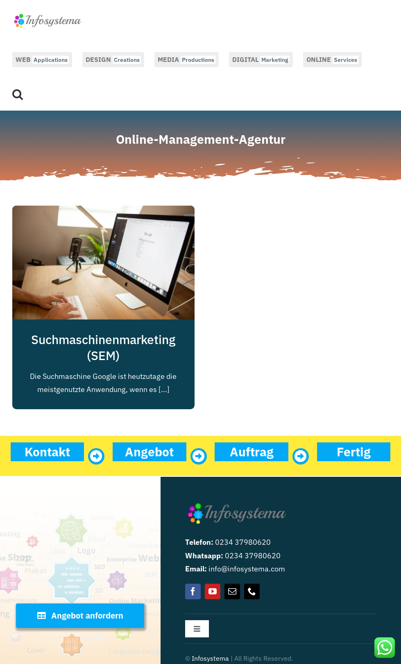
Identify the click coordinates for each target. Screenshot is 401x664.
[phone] (252, 591)
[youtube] (212, 591)
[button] (17, 93)
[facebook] (193, 591)
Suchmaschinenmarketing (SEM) (103, 347)
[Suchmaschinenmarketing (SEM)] (103, 212)
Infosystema (210, 658)
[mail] (232, 591)
